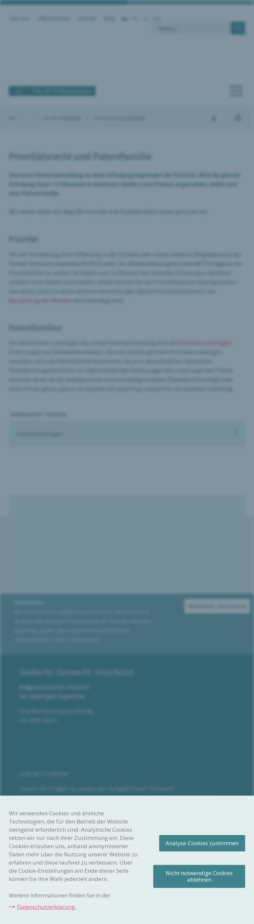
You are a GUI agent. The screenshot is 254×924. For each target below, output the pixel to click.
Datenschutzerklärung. (46, 907)
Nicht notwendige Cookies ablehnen (199, 876)
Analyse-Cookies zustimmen (202, 843)
